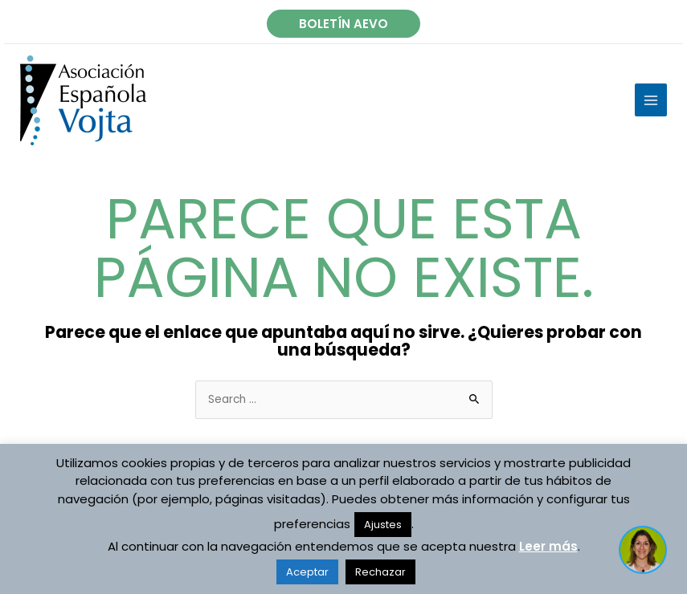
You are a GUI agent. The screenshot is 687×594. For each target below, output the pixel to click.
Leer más (548, 546)
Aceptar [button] (307, 572)
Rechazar (380, 572)
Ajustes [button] (383, 524)
